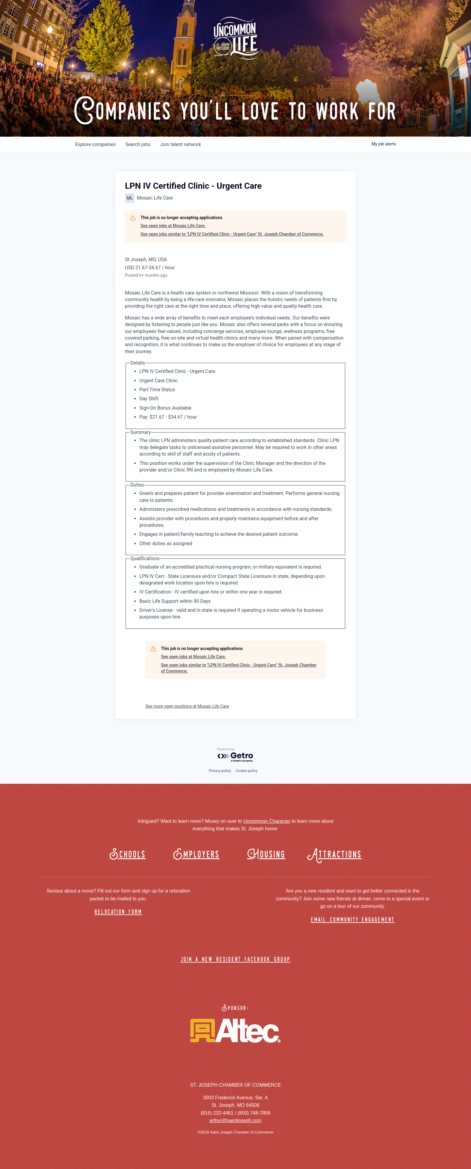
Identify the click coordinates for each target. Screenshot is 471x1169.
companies (95, 144)
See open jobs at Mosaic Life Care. (173, 225)
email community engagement (353, 920)
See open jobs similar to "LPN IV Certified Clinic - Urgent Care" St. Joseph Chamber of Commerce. (232, 234)
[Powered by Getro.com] (235, 755)
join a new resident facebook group (235, 960)
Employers (196, 854)
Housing (266, 854)
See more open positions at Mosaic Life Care (187, 706)
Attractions (337, 854)
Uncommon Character (266, 821)
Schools (127, 854)
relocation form (118, 912)
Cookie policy (246, 771)
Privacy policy (220, 771)
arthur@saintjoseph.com (235, 1120)
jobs (137, 144)
